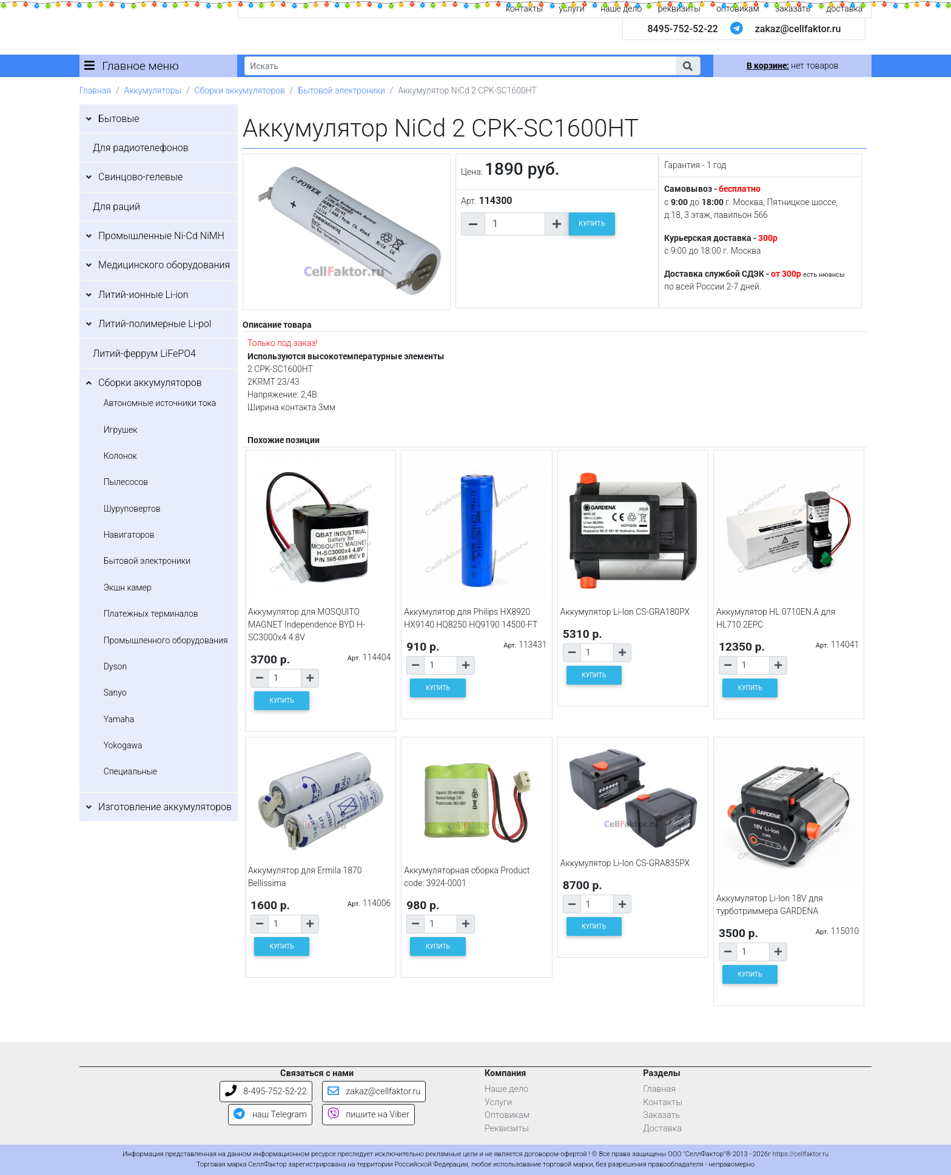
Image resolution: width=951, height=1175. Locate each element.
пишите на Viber (368, 1114)
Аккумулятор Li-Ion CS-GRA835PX (625, 863)
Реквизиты (507, 1128)
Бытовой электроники (341, 90)
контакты (524, 8)
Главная (95, 90)
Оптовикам (507, 1115)
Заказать (661, 1115)
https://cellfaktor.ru (800, 1154)
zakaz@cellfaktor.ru (798, 29)
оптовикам (737, 8)
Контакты (662, 1102)
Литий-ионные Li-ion (143, 294)
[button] (688, 65)
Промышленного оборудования (166, 640)
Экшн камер (128, 587)
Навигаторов (129, 535)
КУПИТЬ (592, 224)
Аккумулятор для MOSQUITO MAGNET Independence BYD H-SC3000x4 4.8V (306, 624)
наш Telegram (270, 1114)
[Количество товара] (515, 223)
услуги (572, 8)
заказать (792, 8)
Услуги (498, 1102)
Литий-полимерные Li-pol (154, 324)
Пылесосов (126, 482)
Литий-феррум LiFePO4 (144, 353)
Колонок (120, 456)
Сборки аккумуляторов (240, 90)
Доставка (662, 1128)
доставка (845, 8)
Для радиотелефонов (141, 148)
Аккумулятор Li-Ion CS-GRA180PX (625, 612)
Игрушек (121, 430)
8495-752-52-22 (682, 29)
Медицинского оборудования (164, 265)
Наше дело (506, 1089)
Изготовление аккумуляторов (165, 807)
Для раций (116, 206)
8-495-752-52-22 (266, 1091)
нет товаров (792, 65)
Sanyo (115, 692)
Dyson (115, 666)
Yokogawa (123, 745)
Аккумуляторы (152, 90)
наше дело (621, 8)
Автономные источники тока (160, 403)
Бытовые (118, 118)
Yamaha (119, 719)
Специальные (131, 771)
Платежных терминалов (151, 613)
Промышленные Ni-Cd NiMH (161, 236)
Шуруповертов (132, 508)
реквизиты (679, 8)
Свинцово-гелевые (140, 177)
